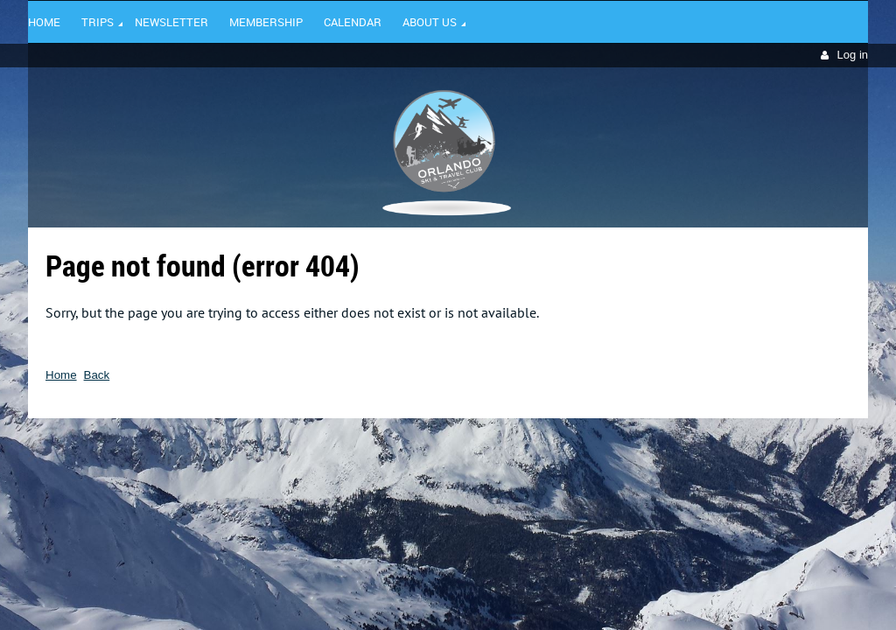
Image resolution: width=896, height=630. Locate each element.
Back (97, 375)
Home (61, 375)
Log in (852, 54)
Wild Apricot (716, 444)
